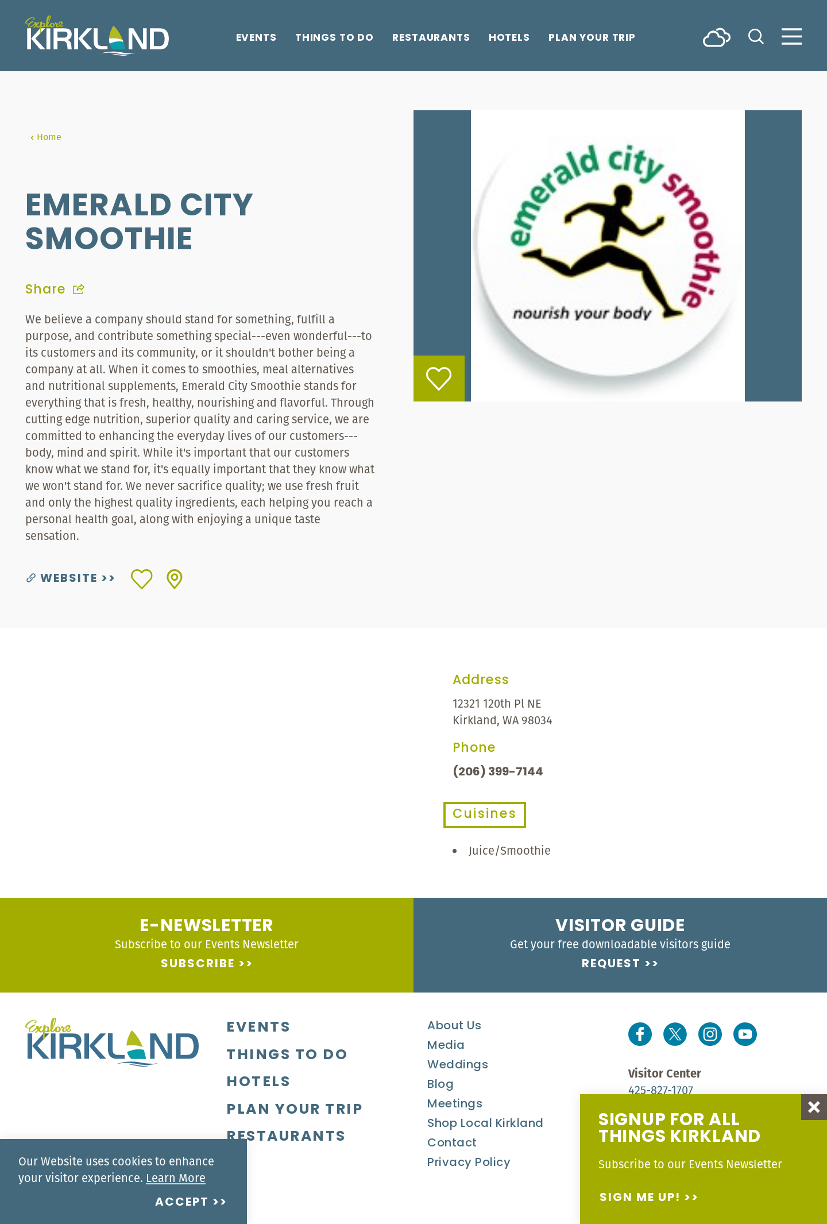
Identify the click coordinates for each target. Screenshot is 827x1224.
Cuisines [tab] (485, 814)
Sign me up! (640, 1198)
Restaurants (431, 38)
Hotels (509, 38)
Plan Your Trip (592, 38)
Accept (182, 1202)
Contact (452, 1143)
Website (62, 579)
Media (446, 1046)
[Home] (97, 36)
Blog (440, 1085)
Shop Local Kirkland (485, 1124)
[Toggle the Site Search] (756, 35)
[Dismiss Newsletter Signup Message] (814, 1107)
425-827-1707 (660, 1090)
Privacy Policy (469, 1163)
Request (611, 964)
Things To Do (334, 38)
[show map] (175, 579)
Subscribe (198, 964)
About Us (454, 1026)
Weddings (457, 1065)
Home (45, 136)
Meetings (454, 1104)
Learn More (176, 1177)
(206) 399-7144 (498, 772)
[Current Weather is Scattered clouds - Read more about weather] (717, 36)
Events (256, 38)
